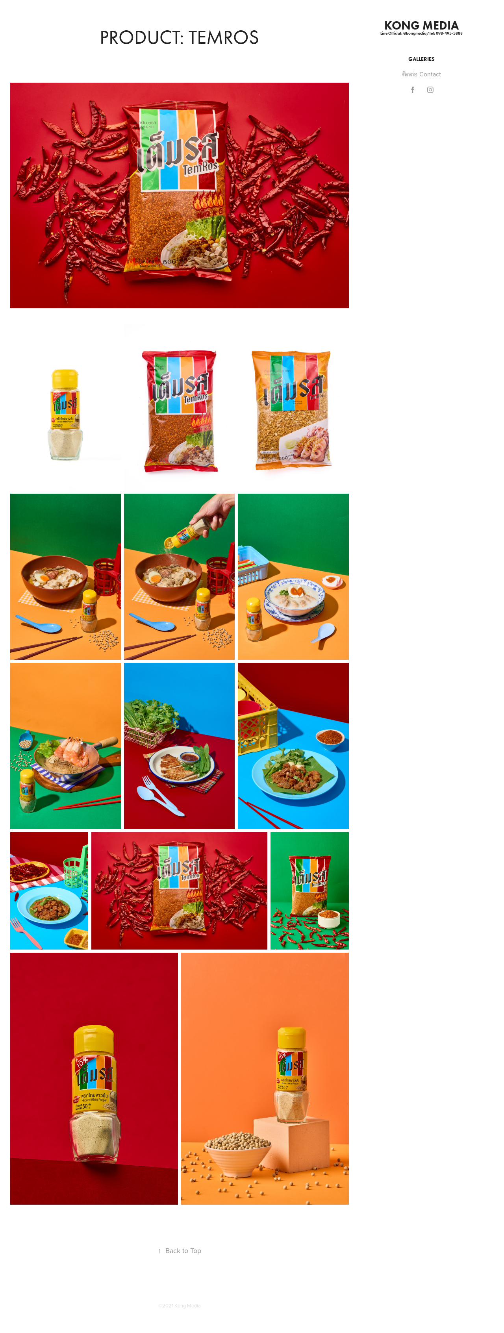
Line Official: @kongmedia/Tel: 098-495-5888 (421, 33)
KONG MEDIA (421, 25)
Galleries (421, 59)
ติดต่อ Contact (421, 74)
